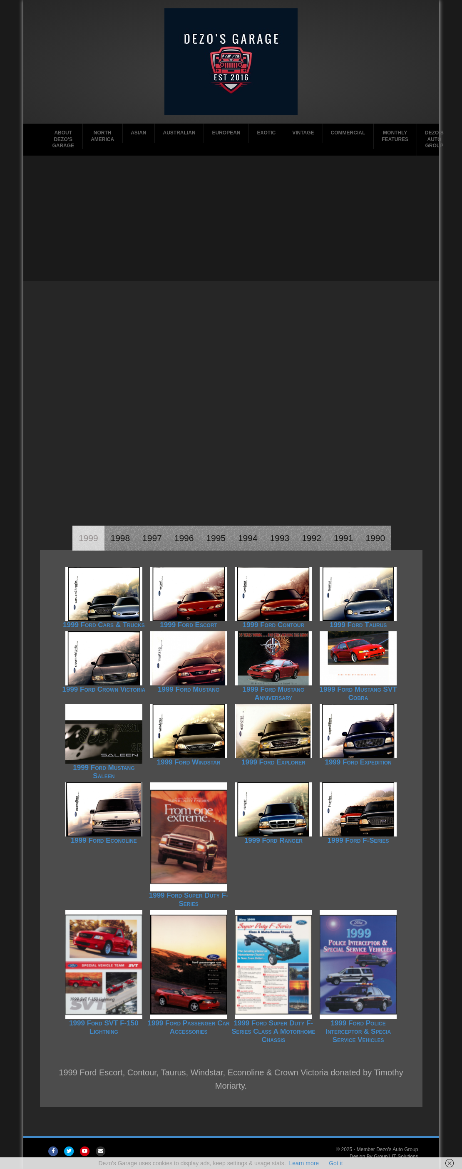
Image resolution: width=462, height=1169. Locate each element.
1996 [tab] (184, 538)
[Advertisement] (231, 218)
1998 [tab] (120, 538)
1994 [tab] (248, 538)
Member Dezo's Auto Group (387, 1149)
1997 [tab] (152, 538)
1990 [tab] (375, 538)
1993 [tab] (280, 538)
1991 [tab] (343, 538)
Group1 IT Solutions (396, 1156)
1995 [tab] (216, 538)
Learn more (304, 1163)
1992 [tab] (311, 538)
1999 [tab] (88, 538)
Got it (336, 1163)
